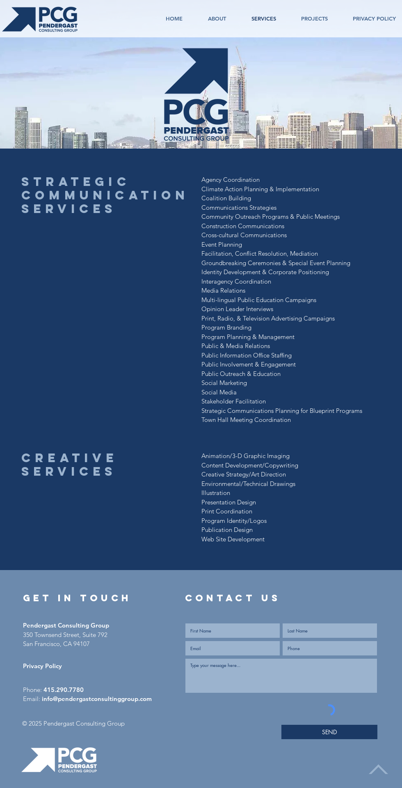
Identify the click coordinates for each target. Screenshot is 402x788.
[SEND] (329, 732)
